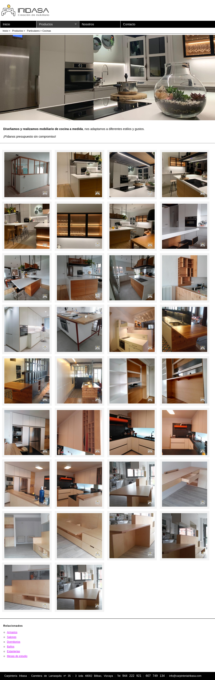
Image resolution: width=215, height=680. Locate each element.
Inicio (6, 24)
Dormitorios (13, 641)
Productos (58, 24)
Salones (11, 637)
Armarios (12, 632)
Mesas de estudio (17, 656)
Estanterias (13, 651)
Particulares (33, 30)
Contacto (129, 24)
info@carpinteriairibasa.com (185, 675)
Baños (10, 646)
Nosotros (88, 24)
